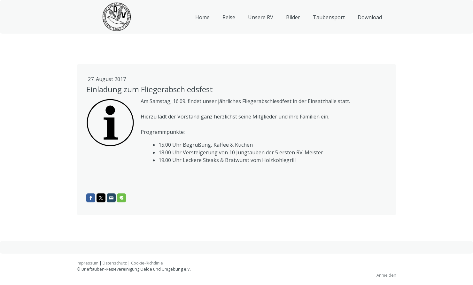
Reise (228, 20)
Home (202, 20)
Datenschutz (115, 263)
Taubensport (329, 20)
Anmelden (386, 275)
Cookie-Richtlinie (147, 263)
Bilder (293, 20)
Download (370, 20)
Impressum (87, 263)
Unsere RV (260, 20)
